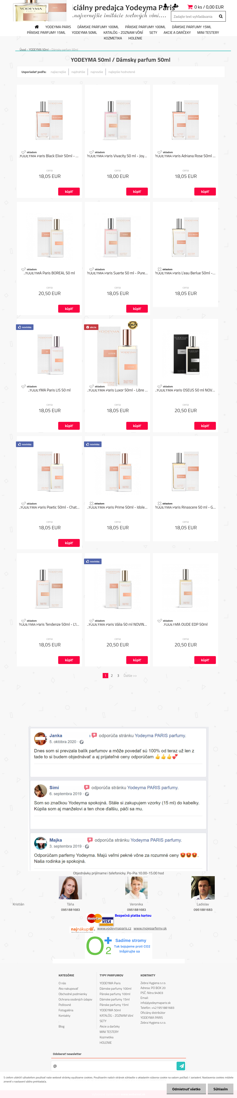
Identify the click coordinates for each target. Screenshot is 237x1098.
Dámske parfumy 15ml (191, 27)
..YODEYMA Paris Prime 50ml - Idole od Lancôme (117, 507)
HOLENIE (135, 38)
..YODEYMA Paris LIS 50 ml (49, 390)
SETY (153, 32)
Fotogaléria (66, 1010)
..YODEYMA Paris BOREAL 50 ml (49, 273)
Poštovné (65, 1004)
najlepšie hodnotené (122, 71)
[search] (221, 16)
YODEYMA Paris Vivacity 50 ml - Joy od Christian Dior (117, 156)
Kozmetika (113, 38)
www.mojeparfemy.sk (150, 928)
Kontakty (64, 1015)
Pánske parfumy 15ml (46, 32)
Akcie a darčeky (177, 32)
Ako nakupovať (68, 988)
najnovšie (97, 71)
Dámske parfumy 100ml (98, 27)
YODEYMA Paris (58, 27)
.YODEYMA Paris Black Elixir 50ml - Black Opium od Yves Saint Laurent (49, 156)
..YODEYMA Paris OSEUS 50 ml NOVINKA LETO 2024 (185, 390)
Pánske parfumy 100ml (145, 27)
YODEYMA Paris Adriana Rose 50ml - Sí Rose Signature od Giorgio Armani (185, 156)
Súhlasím (220, 1089)
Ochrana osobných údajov (75, 999)
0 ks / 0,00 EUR (209, 6)
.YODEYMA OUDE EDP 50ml (185, 624)
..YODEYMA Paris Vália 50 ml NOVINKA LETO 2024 (117, 624)
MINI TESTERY (208, 32)
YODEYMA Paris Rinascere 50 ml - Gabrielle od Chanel (185, 507)
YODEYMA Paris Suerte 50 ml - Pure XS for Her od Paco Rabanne (117, 273)
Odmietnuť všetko (186, 1089)
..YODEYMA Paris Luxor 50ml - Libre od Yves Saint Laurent (117, 390)
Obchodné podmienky (73, 993)
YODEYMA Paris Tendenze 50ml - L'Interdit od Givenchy (49, 624)
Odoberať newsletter (67, 1053)
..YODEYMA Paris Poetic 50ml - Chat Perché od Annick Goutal (49, 507)
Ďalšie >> (130, 675)
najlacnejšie (58, 71)
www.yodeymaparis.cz (114, 928)
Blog (61, 1026)
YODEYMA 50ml (84, 32)
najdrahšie (78, 71)
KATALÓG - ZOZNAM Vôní (123, 32)
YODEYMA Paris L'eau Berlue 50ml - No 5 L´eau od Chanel (185, 273)
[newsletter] (181, 1066)
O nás (62, 983)
